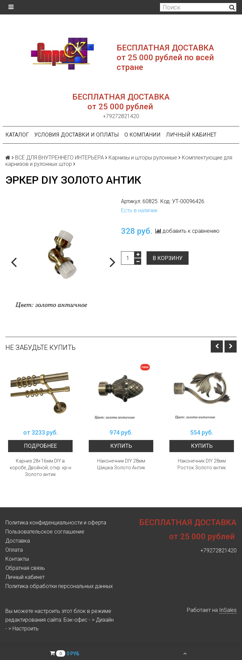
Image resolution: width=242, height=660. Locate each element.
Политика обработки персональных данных (59, 586)
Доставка (17, 541)
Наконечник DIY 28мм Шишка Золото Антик (121, 464)
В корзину (168, 258)
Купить (121, 446)
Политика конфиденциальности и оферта (55, 522)
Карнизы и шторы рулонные (143, 157)
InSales (228, 610)
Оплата (14, 550)
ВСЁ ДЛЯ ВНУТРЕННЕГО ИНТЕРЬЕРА (59, 157)
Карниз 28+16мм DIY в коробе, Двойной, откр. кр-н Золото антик (40, 467)
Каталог (17, 135)
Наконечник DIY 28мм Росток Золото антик (201, 464)
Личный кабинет (191, 135)
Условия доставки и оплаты (76, 135)
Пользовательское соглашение (44, 531)
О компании (142, 135)
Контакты (17, 559)
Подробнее (40, 446)
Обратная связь (25, 568)
